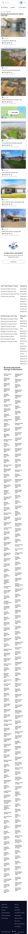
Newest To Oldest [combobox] (13, 7)
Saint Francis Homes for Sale (18, 701)
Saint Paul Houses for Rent (9, 321)
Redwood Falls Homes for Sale (19, 643)
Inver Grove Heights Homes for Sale (7, 807)
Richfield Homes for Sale (18, 653)
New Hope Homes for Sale (18, 486)
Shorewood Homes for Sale (18, 758)
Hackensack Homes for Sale (7, 751)
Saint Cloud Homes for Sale (18, 696)
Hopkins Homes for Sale (7, 787)
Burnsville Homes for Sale (7, 509)
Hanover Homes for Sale (7, 765)
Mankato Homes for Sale (18, 386)
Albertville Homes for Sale (7, 385)
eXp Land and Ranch (20, 923)
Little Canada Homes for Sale (7, 880)
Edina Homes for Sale (7, 664)
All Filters (4, 7)
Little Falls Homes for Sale (7, 886)
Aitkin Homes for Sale (7, 374)
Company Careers (5, 915)
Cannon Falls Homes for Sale (7, 524)
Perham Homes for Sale (18, 595)
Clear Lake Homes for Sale (7, 565)
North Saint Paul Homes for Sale (18, 525)
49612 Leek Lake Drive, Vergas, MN (11, 231)
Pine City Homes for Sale (18, 601)
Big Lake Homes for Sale (7, 461)
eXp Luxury (17, 921)
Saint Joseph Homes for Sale (18, 706)
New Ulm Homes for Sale (18, 497)
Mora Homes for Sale (18, 470)
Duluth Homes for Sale (7, 645)
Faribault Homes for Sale (7, 700)
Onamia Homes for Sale (18, 541)
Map (14, 931)
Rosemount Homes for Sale (18, 685)
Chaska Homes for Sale (7, 549)
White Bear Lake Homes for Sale (18, 846)
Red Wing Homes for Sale (18, 638)
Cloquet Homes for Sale (7, 570)
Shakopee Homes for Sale (18, 748)
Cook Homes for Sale (7, 587)
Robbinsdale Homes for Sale (18, 664)
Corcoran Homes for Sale (7, 597)
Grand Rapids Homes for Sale (7, 740)
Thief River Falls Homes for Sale (18, 778)
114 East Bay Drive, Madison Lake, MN (12, 143)
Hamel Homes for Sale (8, 760)
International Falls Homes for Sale (7, 802)
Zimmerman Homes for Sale (18, 884)
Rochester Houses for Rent (9, 324)
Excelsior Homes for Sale (7, 689)
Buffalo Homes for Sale (7, 504)
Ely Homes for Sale (8, 680)
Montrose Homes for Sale (18, 461)
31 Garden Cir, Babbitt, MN (9, 41)
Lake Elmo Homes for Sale (7, 843)
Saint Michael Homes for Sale (19, 717)
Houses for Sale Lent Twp (8, 289)
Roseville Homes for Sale (18, 690)
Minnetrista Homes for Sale (18, 439)
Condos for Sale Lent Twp (8, 291)
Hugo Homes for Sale (7, 791)
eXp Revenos (18, 915)
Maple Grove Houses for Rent (9, 329)
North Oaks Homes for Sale (18, 519)
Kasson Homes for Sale (7, 832)
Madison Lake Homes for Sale (19, 375)
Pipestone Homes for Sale (18, 611)
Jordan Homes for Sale (7, 827)
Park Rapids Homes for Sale (18, 574)
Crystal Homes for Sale (7, 613)
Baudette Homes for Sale (7, 435)
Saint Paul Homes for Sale (18, 722)
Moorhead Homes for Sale (18, 466)
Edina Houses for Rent (7, 336)
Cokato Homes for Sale (7, 576)
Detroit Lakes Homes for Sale (7, 640)
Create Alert (13, 262)
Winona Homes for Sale (18, 862)
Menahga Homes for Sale (18, 413)
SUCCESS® (17, 910)
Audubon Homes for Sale (7, 415)
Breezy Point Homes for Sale (7, 486)
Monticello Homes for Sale (18, 455)
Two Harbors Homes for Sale (18, 788)
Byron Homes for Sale (7, 513)
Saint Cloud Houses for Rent (9, 334)
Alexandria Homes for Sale (7, 390)
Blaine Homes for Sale (8, 465)
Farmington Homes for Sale (7, 705)
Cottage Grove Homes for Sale (7, 602)
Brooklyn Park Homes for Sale (8, 498)
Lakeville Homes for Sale (7, 848)
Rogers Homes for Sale (18, 680)
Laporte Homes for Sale (7, 854)
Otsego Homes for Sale (18, 558)
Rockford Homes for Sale (18, 674)
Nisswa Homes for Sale (18, 502)
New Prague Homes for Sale (18, 491)
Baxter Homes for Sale (8, 440)
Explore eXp (4, 904)
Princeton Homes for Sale (18, 622)
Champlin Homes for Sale (7, 538)
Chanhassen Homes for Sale (7, 544)
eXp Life (17, 904)
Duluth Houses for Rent (8, 339)
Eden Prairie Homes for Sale (7, 660)
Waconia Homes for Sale (18, 810)
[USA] (2, 12)
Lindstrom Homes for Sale (7, 864)
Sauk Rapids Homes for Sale (18, 737)
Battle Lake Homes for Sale (7, 430)
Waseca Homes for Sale (18, 821)
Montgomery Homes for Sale (18, 450)
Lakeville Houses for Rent (8, 326)
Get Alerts (22, 7)
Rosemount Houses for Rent (9, 341)
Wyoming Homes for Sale (18, 878)
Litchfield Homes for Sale (7, 875)
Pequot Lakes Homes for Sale (19, 590)
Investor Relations (5, 912)
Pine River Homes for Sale (18, 606)
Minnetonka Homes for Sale (18, 434)
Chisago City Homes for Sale (7, 554)
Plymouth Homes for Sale (18, 617)
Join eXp (3, 910)
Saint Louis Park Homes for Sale (18, 712)
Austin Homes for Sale (8, 420)
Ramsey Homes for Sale (18, 633)
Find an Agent (4, 907)
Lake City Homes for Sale (7, 838)
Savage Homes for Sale (18, 742)
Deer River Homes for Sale (7, 624)
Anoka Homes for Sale (8, 405)
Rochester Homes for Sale (18, 669)
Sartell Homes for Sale (19, 732)
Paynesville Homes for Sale (18, 579)
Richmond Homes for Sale (18, 658)
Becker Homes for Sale (7, 445)
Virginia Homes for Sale (18, 805)
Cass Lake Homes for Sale (7, 533)
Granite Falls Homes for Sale (7, 745)
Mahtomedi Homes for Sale (18, 381)
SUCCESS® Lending (19, 912)
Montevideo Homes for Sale (18, 445)
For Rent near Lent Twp (7, 296)
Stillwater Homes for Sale (18, 773)
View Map (13, 112)
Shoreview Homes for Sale (18, 753)
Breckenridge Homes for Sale (7, 481)
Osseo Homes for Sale (19, 553)
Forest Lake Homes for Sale (7, 716)
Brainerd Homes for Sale (7, 476)
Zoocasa (17, 907)
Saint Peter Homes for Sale (18, 728)
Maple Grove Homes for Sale (18, 391)
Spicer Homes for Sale (19, 768)
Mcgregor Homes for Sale (18, 402)
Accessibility (18, 926)
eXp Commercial (19, 918)
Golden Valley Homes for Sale (7, 735)
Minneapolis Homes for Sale (18, 429)
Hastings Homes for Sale (7, 771)
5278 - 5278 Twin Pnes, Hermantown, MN (13, 202)
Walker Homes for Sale (18, 816)
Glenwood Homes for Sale (7, 729)
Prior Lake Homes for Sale (18, 627)
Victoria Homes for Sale (18, 800)
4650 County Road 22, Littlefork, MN (12, 100)
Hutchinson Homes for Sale (7, 796)
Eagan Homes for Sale (8, 649)
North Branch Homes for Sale (19, 507)
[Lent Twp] (9, 12)
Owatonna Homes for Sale (18, 569)
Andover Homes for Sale (7, 395)
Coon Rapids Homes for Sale (7, 592)
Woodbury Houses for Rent (9, 331)
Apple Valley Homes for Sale (7, 410)
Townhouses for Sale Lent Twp (10, 294)
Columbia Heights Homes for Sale (7, 581)
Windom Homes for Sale (18, 857)
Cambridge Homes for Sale (7, 518)
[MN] (5, 12)
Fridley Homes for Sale (8, 724)
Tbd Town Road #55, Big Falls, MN (11, 70)
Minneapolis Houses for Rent (9, 319)
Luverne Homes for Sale (7, 891)
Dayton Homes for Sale (7, 618)
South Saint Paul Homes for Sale (18, 764)
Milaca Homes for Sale (19, 423)
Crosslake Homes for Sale (7, 608)
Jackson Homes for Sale (7, 822)
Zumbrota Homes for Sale (18, 889)
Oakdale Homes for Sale (18, 535)
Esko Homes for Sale (7, 684)
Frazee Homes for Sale (8, 720)
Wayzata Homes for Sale (18, 832)
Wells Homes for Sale (18, 836)
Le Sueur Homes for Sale (7, 859)
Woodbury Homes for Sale (18, 868)
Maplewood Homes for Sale (18, 397)
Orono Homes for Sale (19, 545)
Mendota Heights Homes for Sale (18, 418)
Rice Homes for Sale (18, 648)
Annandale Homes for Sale (7, 401)
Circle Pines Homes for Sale (7, 560)
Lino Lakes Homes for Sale (7, 870)
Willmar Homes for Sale (18, 852)
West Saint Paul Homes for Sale (18, 841)
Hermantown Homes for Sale (7, 781)
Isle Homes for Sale (8, 817)
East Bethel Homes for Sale (7, 654)
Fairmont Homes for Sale (7, 695)
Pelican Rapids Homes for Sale (19, 585)
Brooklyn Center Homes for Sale (7, 492)
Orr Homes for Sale (19, 549)
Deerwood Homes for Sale (7, 629)
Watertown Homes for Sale (18, 826)
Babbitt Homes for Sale (7, 425)
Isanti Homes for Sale (7, 812)
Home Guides (4, 918)
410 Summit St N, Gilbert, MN (10, 172)
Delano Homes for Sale (7, 634)
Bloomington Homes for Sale (7, 470)
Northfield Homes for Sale (18, 530)
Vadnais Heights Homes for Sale (18, 794)
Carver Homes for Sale (8, 528)
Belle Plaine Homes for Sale (7, 450)
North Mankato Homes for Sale (18, 513)
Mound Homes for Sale (18, 475)
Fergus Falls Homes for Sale (7, 711)
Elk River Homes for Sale (7, 669)
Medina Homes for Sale (18, 407)
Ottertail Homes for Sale (18, 563)
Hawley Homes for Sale (7, 776)
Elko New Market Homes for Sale (7, 675)
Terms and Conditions (6, 931)
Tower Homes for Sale (19, 783)
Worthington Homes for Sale (18, 873)
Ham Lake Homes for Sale (7, 756)
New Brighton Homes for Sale (19, 481)
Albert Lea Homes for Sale (7, 379)
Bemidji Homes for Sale (7, 456)
